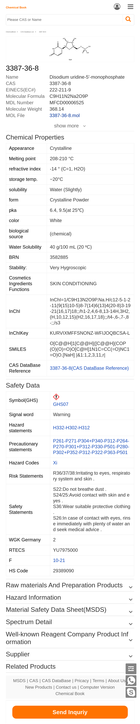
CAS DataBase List (27, 32)
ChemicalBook (11, 32)
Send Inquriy (69, 712)
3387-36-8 (42, 32)
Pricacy (82, 680)
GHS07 (60, 404)
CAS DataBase (56, 680)
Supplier (18, 654)
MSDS (19, 680)
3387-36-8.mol (65, 115)
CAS (33, 680)
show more (66, 125)
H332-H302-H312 (71, 427)
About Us (117, 680)
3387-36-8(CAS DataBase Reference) (89, 368)
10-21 (59, 560)
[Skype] (131, 692)
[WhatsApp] (131, 680)
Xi (55, 462)
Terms (98, 680)
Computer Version (97, 687)
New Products (38, 687)
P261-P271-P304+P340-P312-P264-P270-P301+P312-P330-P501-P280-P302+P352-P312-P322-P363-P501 (91, 446)
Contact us (66, 687)
